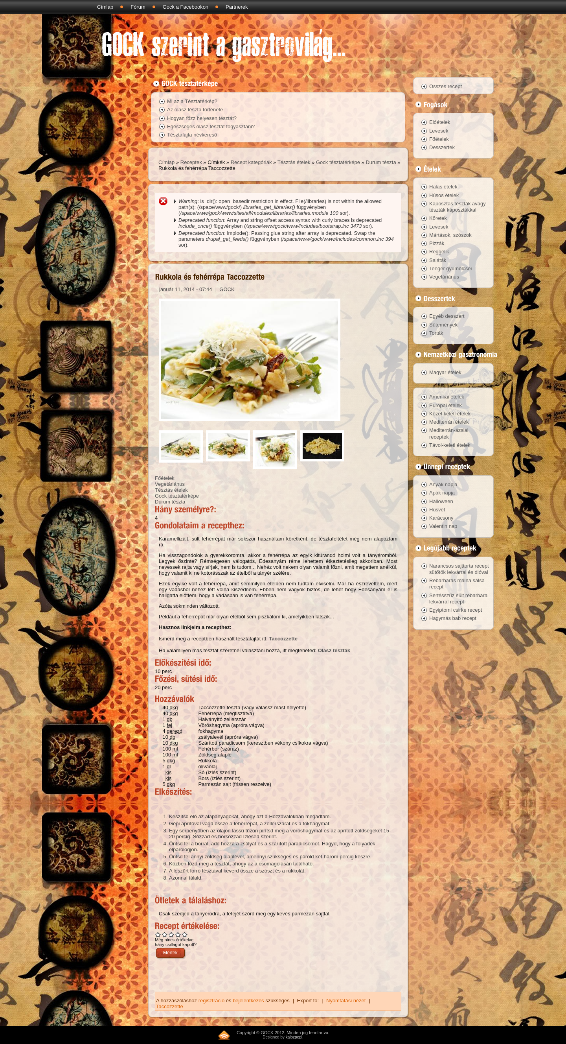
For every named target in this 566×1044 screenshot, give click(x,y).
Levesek (438, 131)
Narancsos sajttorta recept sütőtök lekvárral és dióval (459, 569)
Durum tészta (381, 162)
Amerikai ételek (446, 397)
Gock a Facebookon (185, 7)
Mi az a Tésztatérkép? (192, 101)
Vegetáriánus (170, 484)
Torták (436, 333)
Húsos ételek (444, 195)
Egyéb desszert (447, 316)
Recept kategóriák (251, 162)
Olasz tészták (334, 650)
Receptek (191, 162)
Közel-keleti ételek (450, 414)
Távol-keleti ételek (449, 445)
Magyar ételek (445, 372)
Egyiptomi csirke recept (455, 610)
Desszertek (442, 147)
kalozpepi (294, 1037)
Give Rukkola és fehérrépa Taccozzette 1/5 (158, 934)
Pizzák (436, 243)
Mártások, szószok (450, 235)
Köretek (438, 218)
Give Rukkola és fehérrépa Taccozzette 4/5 (178, 934)
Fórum (137, 7)
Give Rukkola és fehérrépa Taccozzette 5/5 (185, 934)
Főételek (165, 478)
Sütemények (443, 325)
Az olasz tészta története (195, 110)
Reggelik (439, 252)
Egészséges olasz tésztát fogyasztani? (211, 126)
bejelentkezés (248, 1000)
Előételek (439, 122)
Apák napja (442, 493)
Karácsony (441, 518)
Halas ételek (443, 187)
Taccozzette (283, 639)
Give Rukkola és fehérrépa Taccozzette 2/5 (165, 934)
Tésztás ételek (294, 162)
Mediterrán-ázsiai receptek (449, 433)
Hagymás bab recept (452, 618)
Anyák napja (443, 484)
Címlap (105, 7)
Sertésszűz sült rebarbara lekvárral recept (458, 598)
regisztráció (211, 1000)
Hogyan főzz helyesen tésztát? (202, 118)
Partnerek (237, 7)
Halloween (441, 501)
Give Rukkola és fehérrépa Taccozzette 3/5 (171, 934)
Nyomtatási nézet (346, 1000)
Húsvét (437, 510)
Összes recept (445, 86)
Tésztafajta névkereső (192, 135)
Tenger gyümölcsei (450, 268)
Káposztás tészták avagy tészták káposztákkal (457, 207)
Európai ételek (445, 405)
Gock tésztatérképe (338, 162)
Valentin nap (443, 526)
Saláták (437, 260)
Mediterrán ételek (449, 422)
